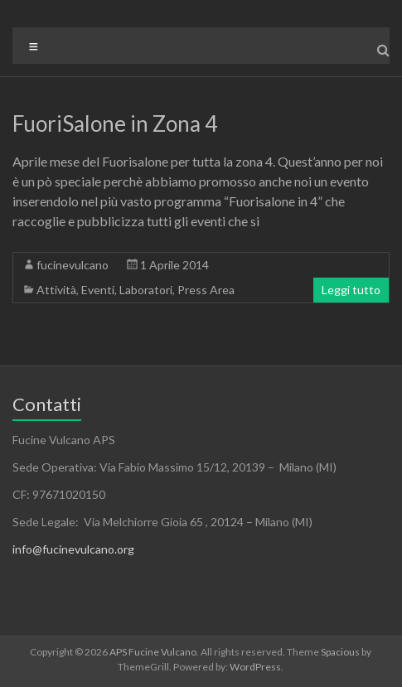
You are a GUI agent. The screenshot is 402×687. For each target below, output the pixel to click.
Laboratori (145, 290)
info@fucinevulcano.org (73, 549)
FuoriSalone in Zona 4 (114, 123)
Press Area (206, 290)
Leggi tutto (351, 290)
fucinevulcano (72, 265)
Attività (56, 290)
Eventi (97, 290)
